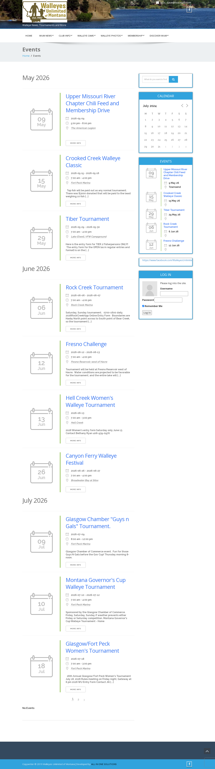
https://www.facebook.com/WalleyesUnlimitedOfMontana (174, 260)
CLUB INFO (65, 35)
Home (26, 55)
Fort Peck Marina (80, 182)
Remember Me (152, 306)
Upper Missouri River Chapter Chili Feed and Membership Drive (92, 103)
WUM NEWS (46, 35)
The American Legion (83, 128)
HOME (28, 35)
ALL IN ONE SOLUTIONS (104, 764)
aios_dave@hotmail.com (175, 2)
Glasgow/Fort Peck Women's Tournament (92, 647)
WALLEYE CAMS (86, 35)
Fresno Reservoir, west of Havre (89, 361)
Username (166, 288)
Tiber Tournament (87, 218)
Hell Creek (77, 422)
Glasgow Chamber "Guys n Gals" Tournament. (97, 522)
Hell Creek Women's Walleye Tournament (90, 401)
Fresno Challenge (86, 344)
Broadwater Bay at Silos (84, 480)
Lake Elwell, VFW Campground (88, 236)
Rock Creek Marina (82, 305)
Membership (136, 35)
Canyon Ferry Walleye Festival (91, 459)
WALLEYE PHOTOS (112, 35)
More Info (75, 143)
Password (148, 300)
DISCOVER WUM (159, 35)
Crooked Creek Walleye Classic (93, 161)
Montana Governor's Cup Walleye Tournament (96, 583)
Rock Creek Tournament (94, 287)
